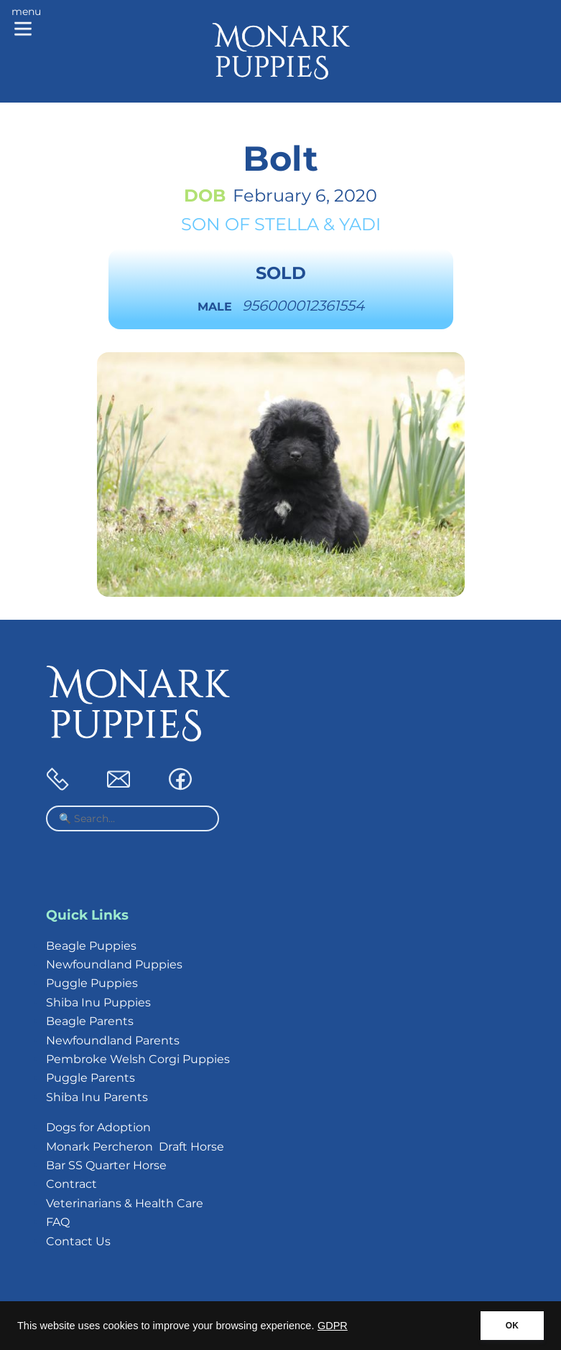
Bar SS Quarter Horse (106, 1165)
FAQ (58, 1222)
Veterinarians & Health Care (124, 1203)
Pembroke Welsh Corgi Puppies (138, 1059)
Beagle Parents (90, 1021)
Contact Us (78, 1241)
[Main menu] (26, 23)
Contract (71, 1184)
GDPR (332, 1325)
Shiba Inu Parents (97, 1097)
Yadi (360, 224)
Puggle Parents (90, 1078)
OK (512, 1326)
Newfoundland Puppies (114, 964)
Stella (286, 224)
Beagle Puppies (91, 946)
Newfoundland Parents (113, 1040)
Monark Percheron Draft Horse (135, 1146)
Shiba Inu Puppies (98, 1002)
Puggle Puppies (92, 983)
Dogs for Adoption (98, 1127)
